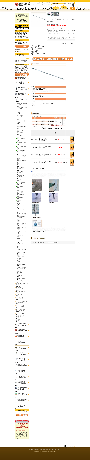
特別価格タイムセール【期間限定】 (22, 78)
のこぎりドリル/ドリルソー (21, 210)
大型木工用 (19, 294)
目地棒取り (20, 259)
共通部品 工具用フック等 (22, 316)
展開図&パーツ (20, 320)
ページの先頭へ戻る (70, 446)
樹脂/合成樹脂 (20, 194)
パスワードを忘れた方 (68, 3)
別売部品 (19, 200)
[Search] (20, 59)
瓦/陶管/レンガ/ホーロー (21, 143)
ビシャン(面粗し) (21, 249)
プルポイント (20, 235)
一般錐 (18, 112)
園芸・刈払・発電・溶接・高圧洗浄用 (22, 310)
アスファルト (20, 130)
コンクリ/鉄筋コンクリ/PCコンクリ (21, 117)
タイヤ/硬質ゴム (21, 192)
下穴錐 (18, 203)
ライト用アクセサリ (21, 313)
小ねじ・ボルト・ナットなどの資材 (22, 353)
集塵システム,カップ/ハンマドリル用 (22, 272)
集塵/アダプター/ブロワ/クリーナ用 (21, 288)
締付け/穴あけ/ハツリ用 (21, 100)
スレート (19, 179)
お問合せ (37, 449)
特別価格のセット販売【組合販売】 (22, 82)
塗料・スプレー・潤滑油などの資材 (22, 365)
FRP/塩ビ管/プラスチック (21, 161)
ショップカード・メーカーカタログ (22, 394)
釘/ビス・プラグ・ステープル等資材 (22, 348)
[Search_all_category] (15, 55)
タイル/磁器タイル (21, 139)
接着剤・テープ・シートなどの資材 (22, 359)
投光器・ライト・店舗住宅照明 (22, 336)
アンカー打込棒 (21, 252)
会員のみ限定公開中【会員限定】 (22, 400)
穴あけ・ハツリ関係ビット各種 (22, 108)
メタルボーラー (21, 264)
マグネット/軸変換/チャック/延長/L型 (22, 268)
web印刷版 (17, 49)
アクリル (19, 165)
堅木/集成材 (20, 186)
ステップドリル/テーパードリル (21, 232)
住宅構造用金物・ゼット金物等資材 (22, 382)
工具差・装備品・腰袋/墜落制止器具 (22, 330)
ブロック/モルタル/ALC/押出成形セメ (21, 126)
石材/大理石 (20, 133)
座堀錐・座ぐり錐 (21, 214)
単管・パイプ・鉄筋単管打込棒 (21, 255)
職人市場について (62, 0)
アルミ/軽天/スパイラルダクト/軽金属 (21, 157)
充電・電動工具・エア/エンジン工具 (22, 88)
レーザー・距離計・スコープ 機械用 (22, 306)
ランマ (18, 246)
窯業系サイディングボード (21, 172)
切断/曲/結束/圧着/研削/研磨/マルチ (22, 284)
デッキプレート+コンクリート (21, 121)
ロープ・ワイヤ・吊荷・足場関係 (22, 342)
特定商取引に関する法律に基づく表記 (46, 449)
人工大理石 (20, 135)
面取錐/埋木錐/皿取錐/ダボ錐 (22, 217)
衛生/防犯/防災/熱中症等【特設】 (22, 388)
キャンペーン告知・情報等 (21, 406)
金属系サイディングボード (21, 168)
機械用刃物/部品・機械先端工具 (22, 94)
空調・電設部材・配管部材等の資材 (22, 377)
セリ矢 (18, 261)
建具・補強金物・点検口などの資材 (22, 371)
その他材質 (20, 197)
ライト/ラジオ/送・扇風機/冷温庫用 (21, 302)
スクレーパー (20, 243)
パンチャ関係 (20, 281)
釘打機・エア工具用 (21, 291)
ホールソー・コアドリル (21, 228)
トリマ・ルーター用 (22, 275)
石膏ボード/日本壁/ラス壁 (21, 176)
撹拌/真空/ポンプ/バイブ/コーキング (21, 298)
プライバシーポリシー (57, 449)
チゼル (18, 238)
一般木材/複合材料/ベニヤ (21, 183)
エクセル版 (25, 49)
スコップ (19, 241)
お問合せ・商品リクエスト (70, 0)
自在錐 (18, 220)
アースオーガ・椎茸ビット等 (21, 224)
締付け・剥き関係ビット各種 (22, 104)
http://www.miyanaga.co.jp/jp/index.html (59, 28)
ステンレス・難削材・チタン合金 (21, 152)
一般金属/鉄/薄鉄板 (21, 147)
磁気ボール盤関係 (21, 278)
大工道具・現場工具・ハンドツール (22, 324)
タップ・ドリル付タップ (21, 206)
